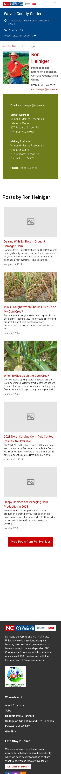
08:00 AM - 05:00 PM (24, 35)
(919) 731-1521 (14, 29)
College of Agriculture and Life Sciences (29, 721)
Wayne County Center (22, 13)
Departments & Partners (19, 715)
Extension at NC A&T (17, 726)
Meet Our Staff (10, 46)
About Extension (15, 705)
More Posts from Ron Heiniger (30, 541)
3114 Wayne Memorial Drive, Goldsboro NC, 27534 (28, 22)
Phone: (14, 167)
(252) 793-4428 (28, 167)
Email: (14, 105)
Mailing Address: (20, 141)
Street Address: (20, 114)
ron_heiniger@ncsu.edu (44, 89)
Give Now (10, 731)
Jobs (8, 710)
